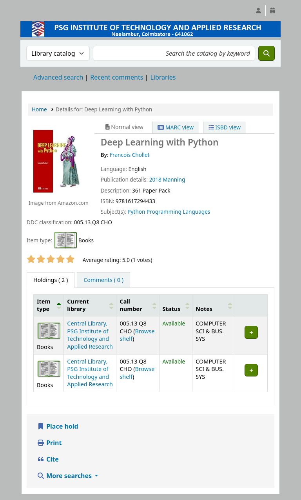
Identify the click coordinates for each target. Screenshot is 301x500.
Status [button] (172, 309)
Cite (48, 459)
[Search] (266, 53)
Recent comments (116, 77)
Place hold (57, 426)
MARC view (176, 127)
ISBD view (225, 127)
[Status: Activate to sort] (175, 305)
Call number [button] (131, 305)
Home (39, 109)
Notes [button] (204, 309)
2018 (155, 179)
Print (49, 442)
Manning (174, 179)
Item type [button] (43, 305)
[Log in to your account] (258, 10)
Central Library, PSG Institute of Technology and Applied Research (90, 335)
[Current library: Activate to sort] (90, 305)
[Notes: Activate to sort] (213, 305)
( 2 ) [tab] (50, 280)
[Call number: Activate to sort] (137, 305)
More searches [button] (65, 475)
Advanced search (58, 77)
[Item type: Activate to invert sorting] (49, 305)
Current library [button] (78, 305)
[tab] (103, 280)
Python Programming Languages (168, 211)
